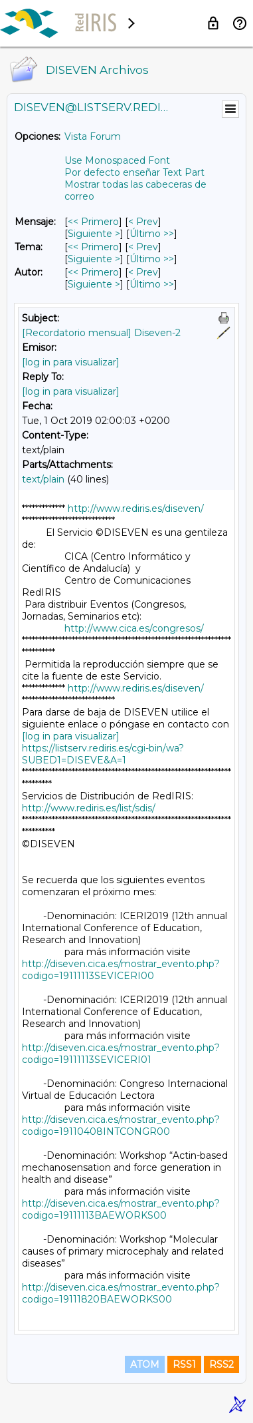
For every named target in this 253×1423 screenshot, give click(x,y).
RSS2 (221, 1364)
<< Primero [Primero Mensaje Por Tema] (93, 247)
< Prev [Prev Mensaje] (143, 222)
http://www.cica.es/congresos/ (134, 628)
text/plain (43, 479)
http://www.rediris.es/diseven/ (136, 508)
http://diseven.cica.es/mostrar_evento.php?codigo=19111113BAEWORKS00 (121, 1209)
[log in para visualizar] (71, 362)
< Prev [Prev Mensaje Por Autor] (143, 272)
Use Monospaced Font (117, 160)
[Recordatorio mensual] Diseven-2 (101, 333)
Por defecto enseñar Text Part (134, 172)
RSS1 (184, 1364)
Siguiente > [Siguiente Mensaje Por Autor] (94, 284)
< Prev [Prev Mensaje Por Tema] (143, 247)
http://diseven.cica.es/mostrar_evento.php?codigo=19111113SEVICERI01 (121, 1054)
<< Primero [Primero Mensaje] (93, 222)
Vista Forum (92, 136)
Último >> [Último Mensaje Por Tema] (151, 259)
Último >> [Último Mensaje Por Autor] (151, 284)
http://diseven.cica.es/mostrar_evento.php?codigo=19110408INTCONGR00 (121, 1125)
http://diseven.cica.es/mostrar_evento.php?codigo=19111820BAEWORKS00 (121, 1293)
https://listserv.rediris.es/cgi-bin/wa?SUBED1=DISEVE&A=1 (103, 754)
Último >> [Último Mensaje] (151, 234)
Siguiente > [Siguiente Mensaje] (94, 234)
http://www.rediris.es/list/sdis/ (88, 808)
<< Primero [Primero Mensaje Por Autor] (93, 272)
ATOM (144, 1364)
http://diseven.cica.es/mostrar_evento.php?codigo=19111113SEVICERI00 (121, 970)
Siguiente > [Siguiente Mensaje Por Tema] (94, 259)
